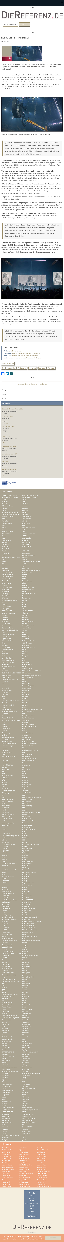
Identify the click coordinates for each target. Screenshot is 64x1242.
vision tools (25, 1099)
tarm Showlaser (27, 1067)
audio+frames (26, 546)
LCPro (24, 831)
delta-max (25, 645)
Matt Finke (22, 1171)
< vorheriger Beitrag (23, 384)
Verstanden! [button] (53, 1238)
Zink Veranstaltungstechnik (10, 1135)
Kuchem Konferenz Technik (31, 812)
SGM (3, 1026)
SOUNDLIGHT (6, 1048)
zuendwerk (5, 1137)
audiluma (25, 540)
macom (24, 878)
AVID (3, 559)
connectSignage (27, 628)
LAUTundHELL (27, 825)
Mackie (4, 878)
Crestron (25, 634)
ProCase (25, 979)
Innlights (25, 782)
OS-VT (24, 953)
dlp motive (5, 653)
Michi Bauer (6, 1173)
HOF (23, 763)
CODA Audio (6, 623)
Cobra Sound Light (28, 621)
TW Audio (25, 1086)
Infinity (4, 780)
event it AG (5, 688)
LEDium (24, 840)
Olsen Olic (22, 1175)
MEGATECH (6, 908)
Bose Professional (28, 589)
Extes (4, 698)
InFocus (4, 782)
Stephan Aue (6, 1184)
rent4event (25, 996)
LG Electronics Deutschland (31, 844)
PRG (3, 977)
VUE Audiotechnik (28, 1114)
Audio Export (26, 542)
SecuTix (4, 1022)
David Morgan (41, 1152)
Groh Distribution (27, 733)
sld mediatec (26, 1037)
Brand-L (24, 591)
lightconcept (26, 851)
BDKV (24, 579)
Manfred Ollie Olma (25, 1165)
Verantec (25, 1092)
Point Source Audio (8, 973)
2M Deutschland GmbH (9, 495)
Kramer (24, 810)
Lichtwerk (5, 846)
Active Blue (5, 504)
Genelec (4, 724)
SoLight (4, 1043)
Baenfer (24, 574)
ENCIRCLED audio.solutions (31, 675)
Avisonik (25, 559)
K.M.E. (4, 797)
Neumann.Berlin (7, 934)
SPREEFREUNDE (8, 1052)
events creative (7, 690)
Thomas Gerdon (7, 1186)
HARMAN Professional (29, 743)
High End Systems (28, 754)
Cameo (24, 604)
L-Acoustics (26, 816)
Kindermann (6, 806)
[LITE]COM (5, 1140)
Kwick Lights (6, 816)
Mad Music (5, 881)
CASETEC (25, 606)
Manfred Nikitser (7, 1165)
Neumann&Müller (27, 932)
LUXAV (4, 872)
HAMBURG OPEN (28, 741)
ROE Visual (26, 1005)
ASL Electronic (6, 534)
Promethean (26, 983)
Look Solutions (27, 863)
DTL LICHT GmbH (8, 662)
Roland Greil (6, 1182)
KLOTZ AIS (5, 808)
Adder (4, 510)
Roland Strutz (23, 1182)
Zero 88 (4, 1133)
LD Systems (6, 833)
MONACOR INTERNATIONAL (32, 921)
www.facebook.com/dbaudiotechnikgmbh (26, 353)
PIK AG (24, 968)
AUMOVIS (25, 551)
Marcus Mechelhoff (8, 1169)
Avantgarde (26, 553)
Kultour (24, 814)
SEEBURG (25, 1022)
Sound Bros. (26, 1045)
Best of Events (6, 581)
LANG (4, 820)
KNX (23, 808)
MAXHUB (25, 893)
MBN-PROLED (27, 895)
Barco (24, 576)
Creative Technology (8, 634)
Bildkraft (24, 585)
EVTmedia (25, 694)
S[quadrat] (5, 1065)
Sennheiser (5, 1024)
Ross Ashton (41, 1182)
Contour (24, 630)
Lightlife (4, 853)
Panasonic (25, 962)
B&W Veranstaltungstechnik (31, 570)
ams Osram (26, 523)
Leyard (24, 842)
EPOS (24, 679)
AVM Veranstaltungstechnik (31, 561)
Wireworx (25, 1125)
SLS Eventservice (7, 1039)
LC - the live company (29, 829)
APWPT (24, 525)
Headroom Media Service (30, 750)
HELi (23, 752)
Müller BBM (5, 928)
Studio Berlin (6, 1060)
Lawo (3, 827)
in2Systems (5, 778)
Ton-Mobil (51, 368)
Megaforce (25, 906)
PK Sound (5, 970)
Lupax (24, 870)
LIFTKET (5, 848)
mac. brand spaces (8, 876)
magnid (24, 887)
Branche (32, 1193)
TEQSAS (5, 1073)
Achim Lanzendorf (7, 1148)
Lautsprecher (11, 368)
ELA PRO (5, 671)
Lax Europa (26, 827)
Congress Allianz (7, 628)
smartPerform (6, 1041)
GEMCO (25, 722)
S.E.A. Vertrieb (27, 1009)
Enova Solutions (27, 677)
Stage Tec (5, 1054)
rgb (3, 1000)
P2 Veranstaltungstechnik (30, 955)
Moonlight (5, 923)
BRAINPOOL (6, 591)
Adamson (25, 506)
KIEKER (25, 803)
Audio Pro (25, 544)
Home (33, 384)
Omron (24, 949)
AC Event (5, 501)
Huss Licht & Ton (7, 765)
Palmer (24, 958)
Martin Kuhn (41, 1169)
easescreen (5, 664)
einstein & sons (27, 668)
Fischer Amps (6, 709)
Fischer (24, 707)
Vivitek (4, 1105)
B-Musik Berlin (27, 572)
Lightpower (25, 853)
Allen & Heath (26, 519)
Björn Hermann (24, 1150)
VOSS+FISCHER (7, 1112)
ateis (3, 538)
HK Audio (5, 761)
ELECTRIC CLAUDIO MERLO (11, 673)
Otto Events (5, 955)
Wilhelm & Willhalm (28, 1122)
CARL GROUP (6, 606)
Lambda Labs (26, 818)
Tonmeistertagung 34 (9, 469)
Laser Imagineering (8, 823)
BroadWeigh (6, 596)
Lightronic (5, 855)
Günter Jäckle (6, 1158)
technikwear (26, 1069)
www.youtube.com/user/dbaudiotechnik (24, 355)
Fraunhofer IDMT (7, 718)
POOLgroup (26, 973)
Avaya (4, 555)
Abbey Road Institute (29, 497)
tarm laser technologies (9, 1067)
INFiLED (25, 778)
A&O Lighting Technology (30, 495)
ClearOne (5, 619)
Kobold (4, 810)
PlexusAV (25, 970)
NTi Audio (5, 943)
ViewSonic (25, 1097)
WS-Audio (5, 1127)
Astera (4, 536)
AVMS (4, 564)
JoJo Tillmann (6, 1163)
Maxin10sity (6, 895)
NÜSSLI (24, 943)
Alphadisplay (6, 521)
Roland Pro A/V (7, 1007)
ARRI (3, 529)
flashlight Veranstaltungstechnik (32, 709)
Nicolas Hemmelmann (26, 1173)
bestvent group (27, 581)
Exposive (25, 696)
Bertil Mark (40, 1148)
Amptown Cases (7, 523)
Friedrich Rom (41, 1154)
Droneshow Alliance (8, 660)
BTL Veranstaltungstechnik (10, 600)
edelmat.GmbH (27, 664)
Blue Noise (5, 589)
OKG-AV (4, 949)
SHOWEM (5, 1028)
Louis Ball (40, 1163)
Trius (3, 1082)
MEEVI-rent (26, 904)
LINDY (4, 857)
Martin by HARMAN (8, 893)
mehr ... (5, 423)
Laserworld (25, 823)
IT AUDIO (25, 786)
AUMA (4, 551)
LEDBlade (25, 838)
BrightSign (5, 594)
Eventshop (25, 690)
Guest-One (5, 739)
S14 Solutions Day (8, 426)
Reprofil (24, 998)
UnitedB (4, 1088)
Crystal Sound (6, 639)
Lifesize (24, 846)
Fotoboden (5, 716)
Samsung (25, 1011)
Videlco (4, 1097)
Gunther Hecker (24, 1158)
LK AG (24, 859)
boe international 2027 (9, 454)
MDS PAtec (5, 898)
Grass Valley (6, 733)
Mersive (4, 910)
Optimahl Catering (7, 951)
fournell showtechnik (28, 716)
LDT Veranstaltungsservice (10, 836)
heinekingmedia (7, 752)
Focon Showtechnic (28, 711)
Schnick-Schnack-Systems (10, 1018)
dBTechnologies (27, 643)
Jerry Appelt (23, 1161)
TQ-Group (5, 1080)
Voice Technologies (8, 1107)
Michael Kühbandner (43, 1171)
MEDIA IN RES (27, 898)
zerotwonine (26, 1133)
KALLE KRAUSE (7, 801)
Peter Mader (6, 1180)
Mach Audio (26, 876)
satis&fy (4, 1013)
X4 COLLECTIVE (27, 1127)
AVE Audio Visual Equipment (11, 557)
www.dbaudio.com (14, 351)
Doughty (25, 656)
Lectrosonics (6, 838)
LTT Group (25, 868)
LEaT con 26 (6, 436)
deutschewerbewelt (28, 647)
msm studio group (28, 925)
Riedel (24, 1000)
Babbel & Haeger (7, 574)
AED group (25, 510)
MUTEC (4, 930)
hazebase (5, 748)
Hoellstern (5, 763)
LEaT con (25, 836)
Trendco (24, 1080)
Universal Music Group (29, 1088)
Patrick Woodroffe (7, 1178)
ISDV (3, 786)
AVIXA (4, 561)
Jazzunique (26, 791)
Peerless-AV (6, 966)
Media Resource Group (9, 900)
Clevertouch (26, 619)
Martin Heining (24, 1169)
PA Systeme (22, 368)
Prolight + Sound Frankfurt (10, 981)
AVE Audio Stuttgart (28, 555)
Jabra (24, 788)
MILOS (24, 913)
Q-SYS (24, 988)
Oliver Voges (6, 1175)
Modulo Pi (5, 921)
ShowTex (5, 1035)
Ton (3, 368)
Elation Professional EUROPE (31, 671)
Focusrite (5, 713)
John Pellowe (41, 1161)
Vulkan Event (6, 1116)
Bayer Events (6, 579)
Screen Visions (6, 1020)
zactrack (4, 1131)
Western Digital (27, 1120)
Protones (25, 985)
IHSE (3, 773)
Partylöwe (25, 964)
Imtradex (25, 776)
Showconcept (26, 1026)
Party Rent (5, 964)
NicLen (4, 936)
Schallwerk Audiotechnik (9, 1015)
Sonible (4, 1045)
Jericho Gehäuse (27, 793)
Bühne (32, 1196)
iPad (32, 1201)
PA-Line (4, 958)
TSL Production (7, 1084)
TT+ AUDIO (26, 1084)
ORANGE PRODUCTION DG (11, 953)
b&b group (5, 568)
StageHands (26, 1054)
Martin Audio (26, 891)
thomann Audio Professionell (31, 1073)
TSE (23, 1082)
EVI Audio (5, 694)
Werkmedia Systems (28, 1118)
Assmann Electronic (28, 534)
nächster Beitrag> (42, 384)
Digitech (24, 649)
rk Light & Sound (7, 1003)
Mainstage (5, 889)
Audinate (5, 542)
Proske (4, 985)
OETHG (24, 947)
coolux (4, 632)
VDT (23, 1090)
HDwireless (5, 750)
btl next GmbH (26, 598)
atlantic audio (26, 538)
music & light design (28, 928)
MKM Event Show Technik (30, 917)
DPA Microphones (7, 658)
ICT (23, 767)
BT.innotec (5, 598)
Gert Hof (22, 1156)
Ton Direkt (5, 1077)
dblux (3, 643)
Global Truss (6, 728)
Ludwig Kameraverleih (9, 870)
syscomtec (25, 1062)
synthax (4, 1062)
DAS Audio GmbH (28, 641)
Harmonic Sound (27, 746)
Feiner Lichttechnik (8, 705)
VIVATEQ (25, 1103)
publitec (4, 988)
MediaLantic (6, 902)
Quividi (24, 990)
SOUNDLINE (26, 1048)
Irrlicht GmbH (26, 784)
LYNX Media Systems (29, 872)
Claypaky (5, 617)
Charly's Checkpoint (8, 613)
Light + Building (27, 848)
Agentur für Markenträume (10, 514)
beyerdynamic (6, 583)
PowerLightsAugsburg (9, 975)
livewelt (4, 859)
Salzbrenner (6, 1011)
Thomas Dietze (42, 1184)
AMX (3, 525)
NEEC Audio (6, 932)
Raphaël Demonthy (25, 1180)
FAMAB (24, 703)
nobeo (24, 938)
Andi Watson (23, 1148)
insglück (4, 784)
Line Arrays (32, 368)
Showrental (26, 1030)
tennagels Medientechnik (10, 1071)
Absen (24, 499)
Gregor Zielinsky (42, 1156)
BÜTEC (24, 600)
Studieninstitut (26, 1058)
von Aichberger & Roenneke (31, 1110)
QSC (3, 990)
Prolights (25, 981)
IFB (3, 771)
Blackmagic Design (28, 587)
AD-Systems (26, 504)
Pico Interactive (7, 968)
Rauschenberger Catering (10, 994)
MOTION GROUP (28, 923)
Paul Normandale (24, 1178)
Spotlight (25, 1050)
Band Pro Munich (7, 576)
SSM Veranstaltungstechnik (31, 1052)
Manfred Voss (41, 1165)
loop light (5, 865)
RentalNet (5, 998)
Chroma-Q (25, 615)
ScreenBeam (26, 1020)
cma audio (5, 621)
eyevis (24, 698)
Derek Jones (6, 1154)
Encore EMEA (6, 677)
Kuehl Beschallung (8, 814)
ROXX (24, 1007)
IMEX (24, 773)
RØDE (4, 1009)
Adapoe (4, 508)
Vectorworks (6, 1092)
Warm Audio (6, 1118)
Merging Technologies (29, 908)
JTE (3, 795)
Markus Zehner (7, 891)
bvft (3, 602)
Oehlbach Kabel (7, 947)
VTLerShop (5, 1114)
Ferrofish (25, 705)
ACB (23, 501)
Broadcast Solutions (28, 594)
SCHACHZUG (26, 1013)
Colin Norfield (23, 1152)
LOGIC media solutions (9, 863)
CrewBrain (25, 636)
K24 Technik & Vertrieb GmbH (31, 797)
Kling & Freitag (27, 806)
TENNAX (25, 1071)
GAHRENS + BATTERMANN (11, 720)
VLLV (24, 1105)
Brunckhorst (26, 596)
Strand (4, 1058)
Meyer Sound (26, 910)
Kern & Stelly (26, 801)
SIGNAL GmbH (7, 1037)
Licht (32, 1206)
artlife (24, 529)
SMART (24, 1039)
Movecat (4, 925)
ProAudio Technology (8, 979)
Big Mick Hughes (7, 1150)
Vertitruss (25, 1095)
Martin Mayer (6, 1171)
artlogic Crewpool (7, 531)
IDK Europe (26, 769)
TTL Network (6, 1086)
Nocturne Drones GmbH (9, 940)
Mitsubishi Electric (7, 917)
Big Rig (4, 585)
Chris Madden (6, 1152)
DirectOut (25, 651)
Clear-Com (25, 617)
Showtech (25, 1032)
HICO (4, 754)
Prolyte (4, 983)
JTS (23, 795)
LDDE (24, 833)
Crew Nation (6, 636)
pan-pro (4, 962)
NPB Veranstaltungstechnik (31, 940)
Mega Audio (6, 906)
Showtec (4, 1032)
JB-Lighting (5, 793)
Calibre (4, 604)
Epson (24, 681)
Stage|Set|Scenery (8, 1056)
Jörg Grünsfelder (24, 1163)
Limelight (25, 855)
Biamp (24, 583)
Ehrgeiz (24, 666)
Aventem (25, 557)
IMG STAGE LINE (7, 776)
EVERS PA (25, 692)
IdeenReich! (6, 769)
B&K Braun (25, 568)
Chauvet (25, 613)
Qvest (4, 992)
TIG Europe (5, 1075)
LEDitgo (4, 840)
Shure (24, 1035)
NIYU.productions (7, 938)
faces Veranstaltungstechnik (11, 701)
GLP (23, 728)
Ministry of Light (7, 915)
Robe (24, 1003)
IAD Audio (5, 767)
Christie (4, 615)
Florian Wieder (24, 1154)
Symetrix (25, 1060)
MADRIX (4, 883)
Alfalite (4, 519)
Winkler (4, 1125)
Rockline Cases (7, 1005)
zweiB (24, 1137)
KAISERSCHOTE (28, 799)
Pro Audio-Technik (28, 977)
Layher (4, 829)
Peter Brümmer (42, 1178)
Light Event (5, 851)
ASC (23, 531)
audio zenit (5, 546)
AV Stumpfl (5, 553)
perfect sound (26, 966)
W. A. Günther (26, 1116)
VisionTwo (25, 1101)
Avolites (24, 564)
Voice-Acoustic (27, 1107)
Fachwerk (25, 701)
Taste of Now (6, 1069)
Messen (32, 1211)
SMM (24, 1041)
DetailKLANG (6, 647)
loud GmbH (26, 865)
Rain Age (25, 992)
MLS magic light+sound (9, 919)
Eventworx (5, 692)
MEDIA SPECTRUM (28, 900)
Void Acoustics (6, 1110)
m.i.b (3, 874)
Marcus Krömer (42, 1167)
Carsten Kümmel (42, 1150)
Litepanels (25, 857)
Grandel (24, 731)
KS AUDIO (5, 812)
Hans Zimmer (41, 1158)
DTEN (24, 660)
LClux (4, 831)
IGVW (24, 771)
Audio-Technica (7, 549)
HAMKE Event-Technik (9, 743)
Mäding (24, 881)
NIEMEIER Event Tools (29, 936)
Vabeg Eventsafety (8, 1090)
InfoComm (25, 780)
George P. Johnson (28, 724)
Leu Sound (5, 842)
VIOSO (4, 1099)
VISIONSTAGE (7, 1101)
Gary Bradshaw (7, 1156)
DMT (3, 656)
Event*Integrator (27, 688)
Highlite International (8, 756)
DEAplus (4, 645)
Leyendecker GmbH (8, 844)
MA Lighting (26, 874)
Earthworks (26, 662)
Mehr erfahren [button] (39, 1239)
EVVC (4, 696)
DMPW (24, 653)
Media (32, 1208)
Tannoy (24, 1065)
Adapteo (25, 508)
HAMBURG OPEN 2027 (9, 446)
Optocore (25, 951)
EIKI (3, 668)
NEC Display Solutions (29, 930)
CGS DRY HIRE (7, 611)
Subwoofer (42, 368)
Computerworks (7, 626)
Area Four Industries (28, 527)
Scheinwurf (25, 1015)
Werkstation (5, 1120)
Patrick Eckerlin (42, 1175)
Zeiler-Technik (26, 1131)
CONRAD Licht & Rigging (10, 630)
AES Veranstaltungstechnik (10, 512)
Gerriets (4, 726)
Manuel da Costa (7, 1167)
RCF (23, 994)
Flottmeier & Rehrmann (9, 711)
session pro (26, 1024)
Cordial (24, 632)
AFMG (24, 512)
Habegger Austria (7, 741)
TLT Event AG (26, 1075)
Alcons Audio (26, 516)
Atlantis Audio (6, 540)
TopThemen (32, 1216)
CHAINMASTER (27, 611)
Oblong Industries (7, 945)
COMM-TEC (26, 623)
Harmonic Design (7, 746)
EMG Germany (6, 675)
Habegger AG (26, 739)
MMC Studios (26, 919)
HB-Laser (25, 748)
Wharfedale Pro (7, 1122)
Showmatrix (5, 1030)
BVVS (24, 602)
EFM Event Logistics (8, 666)
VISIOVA (5, 1103)
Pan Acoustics (26, 960)
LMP (3, 861)
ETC (3, 683)
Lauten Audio (6, 825)
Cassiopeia (5, 609)
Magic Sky (5, 887)
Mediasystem (26, 902)
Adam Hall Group (7, 506)
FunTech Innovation (28, 718)
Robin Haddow (41, 1180)
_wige (24, 1140)
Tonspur (24, 1077)
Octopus (25, 945)
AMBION (25, 521)
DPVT (24, 658)
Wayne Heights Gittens (44, 1186)
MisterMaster (26, 915)
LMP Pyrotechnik (27, 861)
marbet (24, 889)
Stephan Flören (24, 1184)
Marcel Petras (23, 1167)
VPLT (24, 1112)
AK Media (25, 514)
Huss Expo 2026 (7, 417)
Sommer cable (27, 1043)
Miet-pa (4, 913)
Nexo (24, 934)
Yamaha (25, 1129)
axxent (4, 566)
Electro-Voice (26, 673)
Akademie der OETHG (9, 516)
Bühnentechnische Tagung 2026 (12, 409)
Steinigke (25, 1056)
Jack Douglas (6, 1161)
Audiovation (26, 549)
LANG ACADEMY (28, 820)
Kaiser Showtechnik (8, 799)
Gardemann (26, 720)
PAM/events (6, 960)
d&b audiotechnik (8, 363)
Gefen (4, 722)
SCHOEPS (25, 1018)
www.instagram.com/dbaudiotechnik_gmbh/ (27, 358)
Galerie (32, 1198)
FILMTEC (5, 707)
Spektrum (5, 1050)
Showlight (25, 1028)
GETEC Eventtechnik (29, 726)
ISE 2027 (5, 462)
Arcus (4, 527)
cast (23, 609)
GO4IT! (4, 731)
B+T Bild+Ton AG (7, 572)
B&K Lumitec (6, 570)
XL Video (5, 1129)
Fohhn (24, 713)
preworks (25, 975)
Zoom (24, 1135)
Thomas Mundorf (24, 1186)
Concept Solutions (28, 626)
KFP (3, 803)
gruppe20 (25, 735)
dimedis (4, 651)
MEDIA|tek (5, 904)
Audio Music (6, 544)
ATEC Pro (25, 536)
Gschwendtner (27, 737)
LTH (3, 868)
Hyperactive (26, 765)
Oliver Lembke (41, 1173)
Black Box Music (7, 587)
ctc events (25, 639)
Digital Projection (7, 649)
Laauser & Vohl (7, 818)
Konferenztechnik (32, 1203)
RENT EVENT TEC (8, 996)
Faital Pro (5, 703)
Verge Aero (5, 1095)
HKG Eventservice (28, 761)
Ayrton (24, 566)
